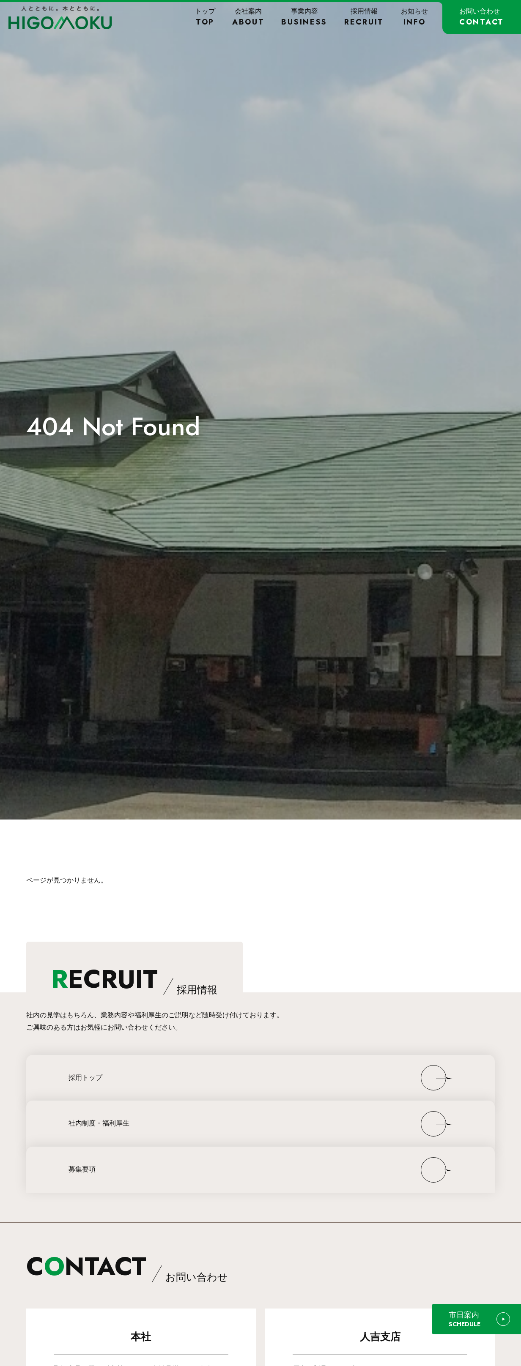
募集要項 (82, 1169)
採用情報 (364, 17)
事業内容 (304, 17)
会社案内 (248, 17)
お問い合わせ (481, 17)
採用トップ (85, 1077)
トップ (205, 17)
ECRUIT (134, 979)
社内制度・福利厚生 (99, 1123)
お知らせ (414, 17)
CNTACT (127, 1266)
